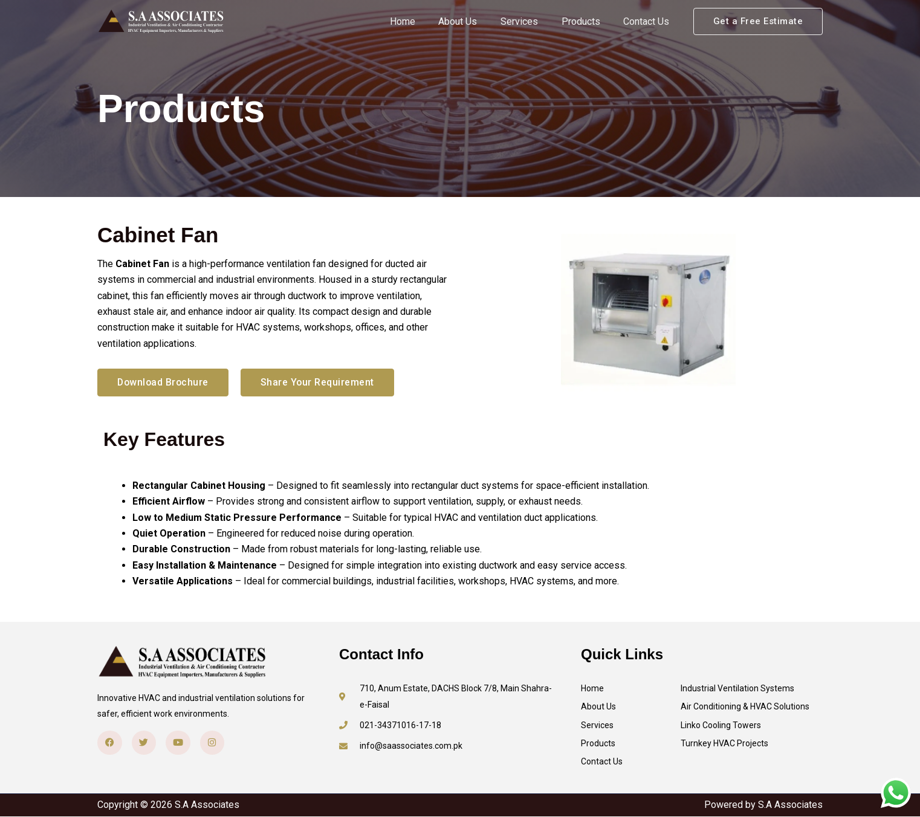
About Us (472, 21)
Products (587, 21)
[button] (758, 21)
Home (420, 21)
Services (529, 21)
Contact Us (649, 21)
